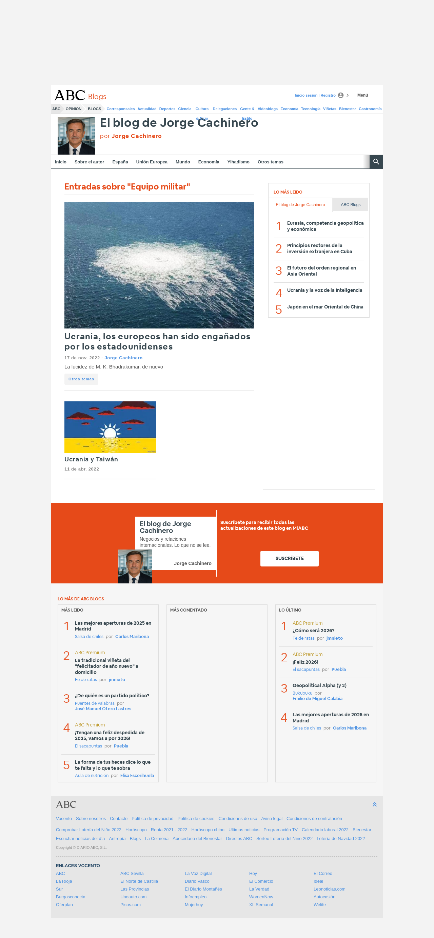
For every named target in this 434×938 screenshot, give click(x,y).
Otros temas (270, 161)
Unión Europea (151, 161)
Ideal (318, 881)
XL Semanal (261, 904)
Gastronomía (370, 109)
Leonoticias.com (330, 889)
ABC (56, 109)
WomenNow (261, 897)
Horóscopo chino (208, 829)
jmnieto (117, 680)
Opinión (73, 109)
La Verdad (259, 889)
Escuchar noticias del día (80, 838)
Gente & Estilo (247, 110)
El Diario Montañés (203, 889)
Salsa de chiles (89, 637)
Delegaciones (225, 109)
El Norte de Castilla (139, 881)
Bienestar (347, 109)
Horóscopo (136, 829)
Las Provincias (134, 889)
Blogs (94, 109)
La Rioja (64, 881)
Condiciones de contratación (314, 818)
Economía (289, 109)
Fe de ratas (86, 680)
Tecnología (310, 109)
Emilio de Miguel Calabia (317, 699)
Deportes (167, 109)
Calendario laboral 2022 (325, 829)
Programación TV (280, 829)
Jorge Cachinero (123, 357)
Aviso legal (271, 818)
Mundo (183, 161)
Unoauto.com (133, 897)
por (131, 136)
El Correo (323, 873)
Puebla (121, 746)
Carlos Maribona (132, 637)
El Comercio (261, 881)
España (120, 161)
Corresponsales (120, 109)
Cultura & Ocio (202, 110)
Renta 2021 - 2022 (169, 829)
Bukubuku (302, 693)
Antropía (117, 838)
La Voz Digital (198, 873)
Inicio (60, 161)
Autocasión (324, 897)
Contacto (118, 818)
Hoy (253, 873)
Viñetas (329, 109)
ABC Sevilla (132, 873)
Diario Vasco (197, 881)
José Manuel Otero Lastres (103, 709)
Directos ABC (239, 838)
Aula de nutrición (91, 776)
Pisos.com (130, 904)
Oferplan (64, 904)
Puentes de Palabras (95, 703)
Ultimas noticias (244, 829)
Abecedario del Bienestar (197, 838)
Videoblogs (268, 109)
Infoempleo (195, 897)
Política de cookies (196, 818)
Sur (59, 889)
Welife (320, 904)
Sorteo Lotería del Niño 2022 (284, 838)
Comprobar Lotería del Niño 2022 (88, 829)
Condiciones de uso (237, 818)
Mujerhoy (194, 904)
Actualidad (147, 109)
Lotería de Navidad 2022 (341, 838)
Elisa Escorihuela (137, 776)
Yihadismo (239, 161)
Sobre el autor (89, 161)
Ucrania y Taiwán (91, 460)
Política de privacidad (153, 818)
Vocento (64, 818)
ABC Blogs (350, 204)
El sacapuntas (88, 746)
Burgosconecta (70, 897)
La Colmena (157, 838)
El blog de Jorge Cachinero (179, 123)
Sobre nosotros (91, 818)
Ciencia (185, 109)
